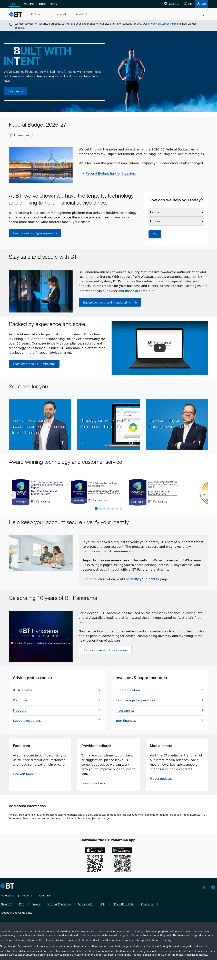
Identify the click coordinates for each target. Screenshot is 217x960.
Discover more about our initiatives (105, 650)
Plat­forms (20, 700)
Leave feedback (93, 783)
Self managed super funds (136, 700)
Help (190, 3)
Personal (42, 3)
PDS (21, 904)
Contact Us (174, 3)
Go (155, 234)
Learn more (15, 91)
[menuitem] (38, 14)
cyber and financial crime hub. (132, 291)
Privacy (36, 904)
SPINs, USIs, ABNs (123, 904)
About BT (54, 3)
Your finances (126, 720)
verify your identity (144, 579)
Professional (28, 3)
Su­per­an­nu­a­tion (128, 690)
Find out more (23, 774)
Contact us (147, 904)
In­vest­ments (125, 710)
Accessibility (85, 904)
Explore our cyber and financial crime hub (110, 302)
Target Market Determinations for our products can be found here (40, 946)
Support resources (27, 720)
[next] (204, 495)
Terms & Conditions (59, 904)
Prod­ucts (19, 710)
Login (203, 3)
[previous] (12, 495)
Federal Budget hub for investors (111, 173)
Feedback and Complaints (16, 912)
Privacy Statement (159, 23)
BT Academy (22, 690)
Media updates (161, 778)
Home (13, 4)
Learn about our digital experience (35, 233)
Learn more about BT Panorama (34, 364)
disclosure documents (106, 940)
